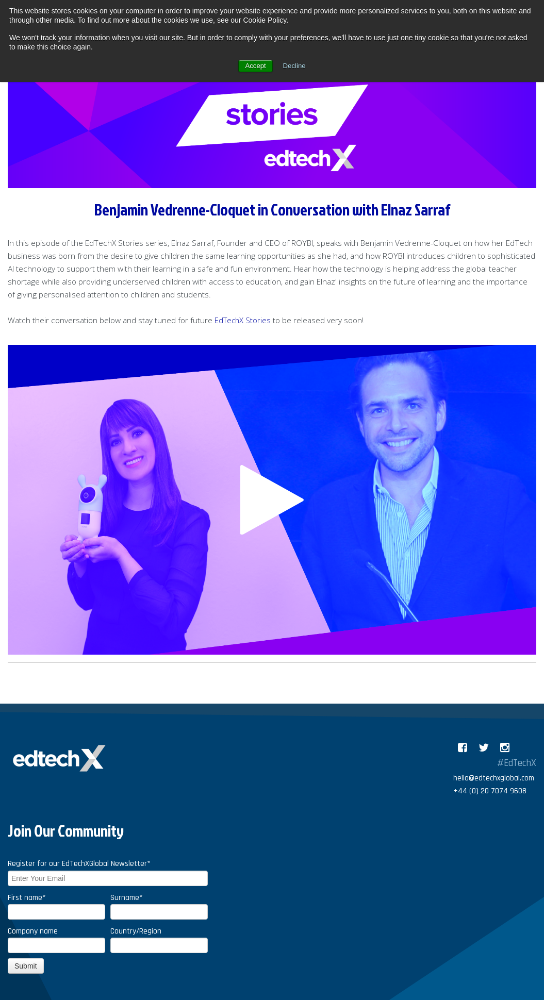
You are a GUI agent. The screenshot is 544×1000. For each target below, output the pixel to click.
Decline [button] (295, 66)
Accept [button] (255, 66)
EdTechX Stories (244, 320)
